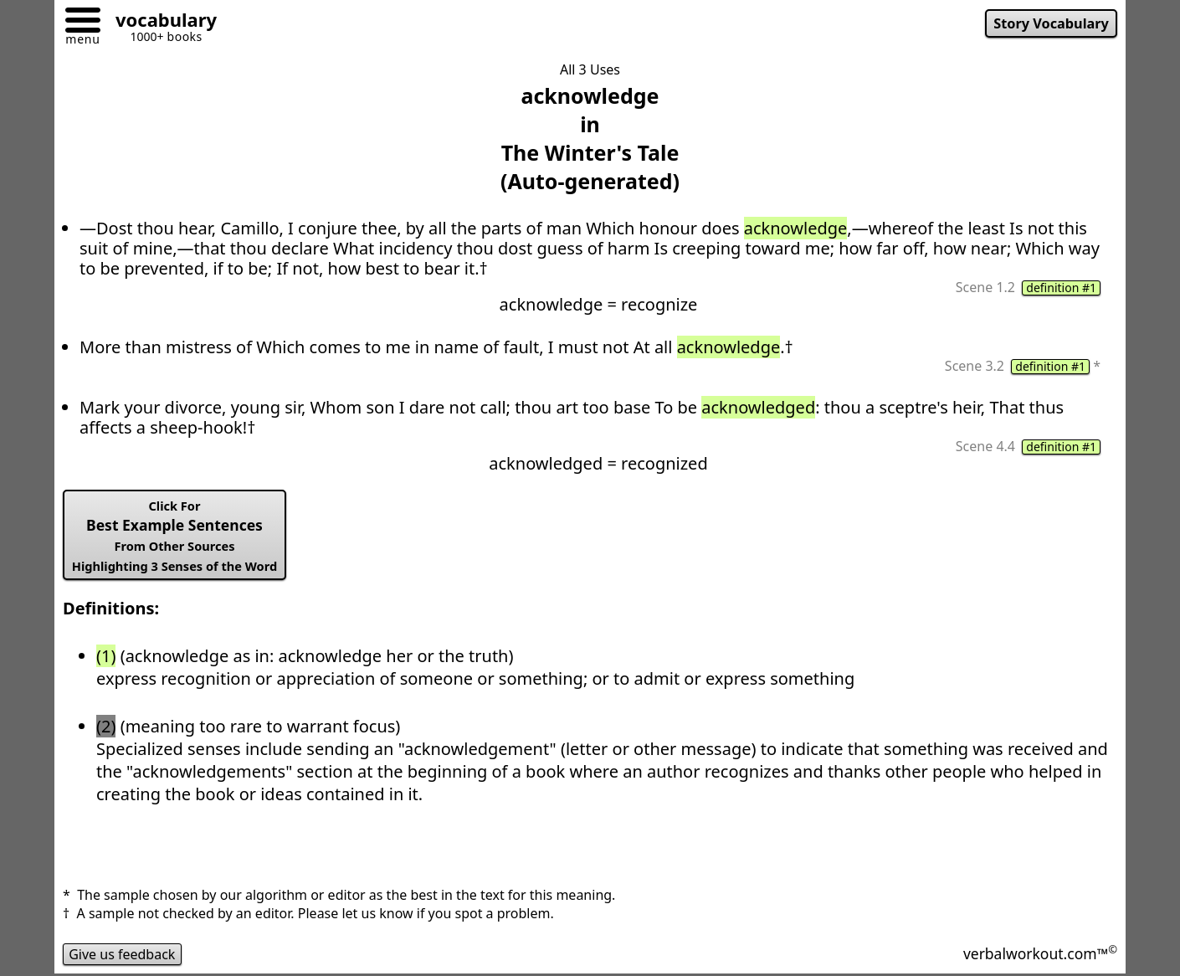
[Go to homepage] (160, 22)
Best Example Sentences (174, 535)
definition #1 (1061, 287)
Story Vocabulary (1051, 23)
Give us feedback (122, 954)
